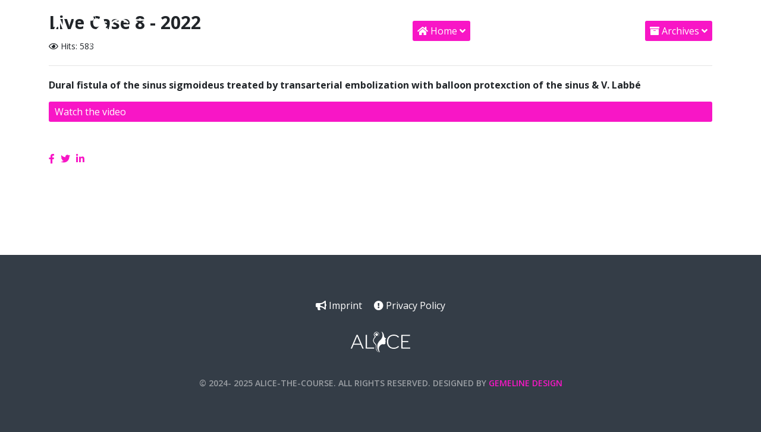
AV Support (593, 30)
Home (437, 30)
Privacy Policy (409, 305)
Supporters (512, 30)
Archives (674, 30)
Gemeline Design (525, 383)
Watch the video (90, 111)
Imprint (339, 305)
